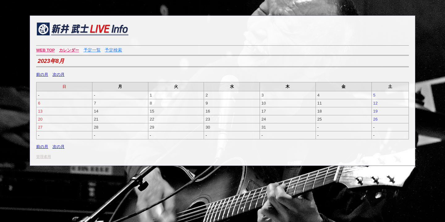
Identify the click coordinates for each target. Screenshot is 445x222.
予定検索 (113, 49)
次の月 (59, 74)
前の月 (42, 74)
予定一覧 (92, 49)
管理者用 (43, 156)
